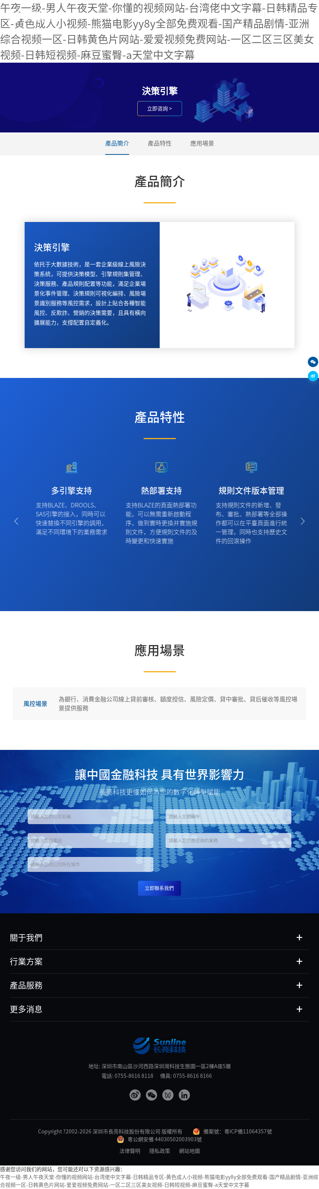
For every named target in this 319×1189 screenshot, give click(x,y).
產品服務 (26, 985)
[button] (16, 521)
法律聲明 (129, 1151)
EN (309, 15)
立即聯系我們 (159, 888)
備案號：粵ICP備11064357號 (237, 1131)
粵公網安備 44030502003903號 (165, 1139)
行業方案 (26, 961)
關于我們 (26, 937)
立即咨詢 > (159, 108)
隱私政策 (159, 1151)
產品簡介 (117, 143)
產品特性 (160, 143)
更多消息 (26, 1009)
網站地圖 (189, 1151)
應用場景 (202, 143)
